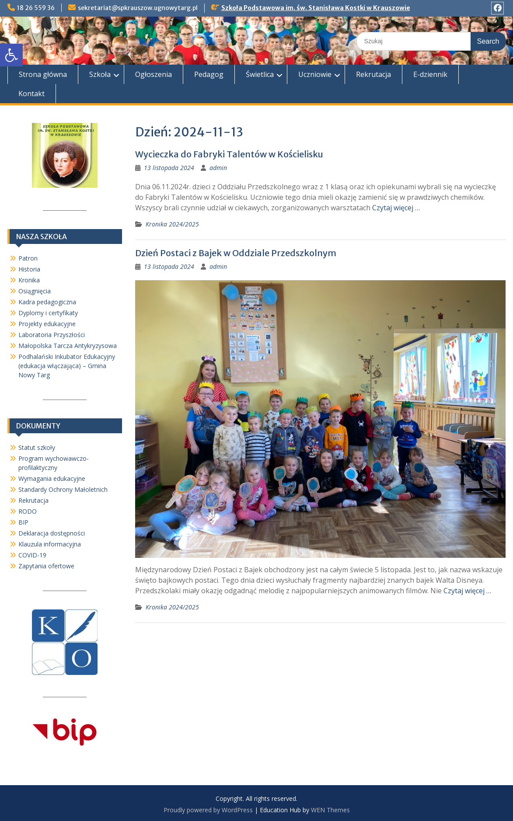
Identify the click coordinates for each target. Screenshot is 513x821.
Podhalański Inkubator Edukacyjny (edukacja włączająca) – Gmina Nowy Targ (66, 365)
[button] (11, 55)
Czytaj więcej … (396, 207)
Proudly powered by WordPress (208, 810)
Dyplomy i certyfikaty (48, 313)
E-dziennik (430, 74)
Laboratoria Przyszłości (51, 334)
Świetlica (260, 74)
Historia (29, 269)
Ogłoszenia (153, 74)
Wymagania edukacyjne (51, 478)
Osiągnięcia (34, 291)
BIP (23, 522)
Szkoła (100, 74)
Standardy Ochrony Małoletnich (63, 489)
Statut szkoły (36, 447)
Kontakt (31, 93)
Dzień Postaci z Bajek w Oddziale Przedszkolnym (235, 252)
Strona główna (43, 74)
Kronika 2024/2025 (172, 224)
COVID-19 (32, 555)
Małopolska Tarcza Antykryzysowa (67, 345)
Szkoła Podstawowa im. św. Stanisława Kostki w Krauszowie (315, 8)
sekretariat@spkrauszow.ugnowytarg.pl (138, 8)
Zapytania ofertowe (46, 566)
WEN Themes (330, 810)
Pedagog (208, 74)
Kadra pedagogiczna (47, 302)
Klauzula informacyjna (49, 544)
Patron (28, 258)
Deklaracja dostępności (51, 533)
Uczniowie (315, 74)
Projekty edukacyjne (47, 324)
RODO (27, 511)
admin (218, 168)
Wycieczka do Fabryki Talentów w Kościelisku (229, 154)
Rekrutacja (373, 74)
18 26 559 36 (36, 8)
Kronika (29, 280)
